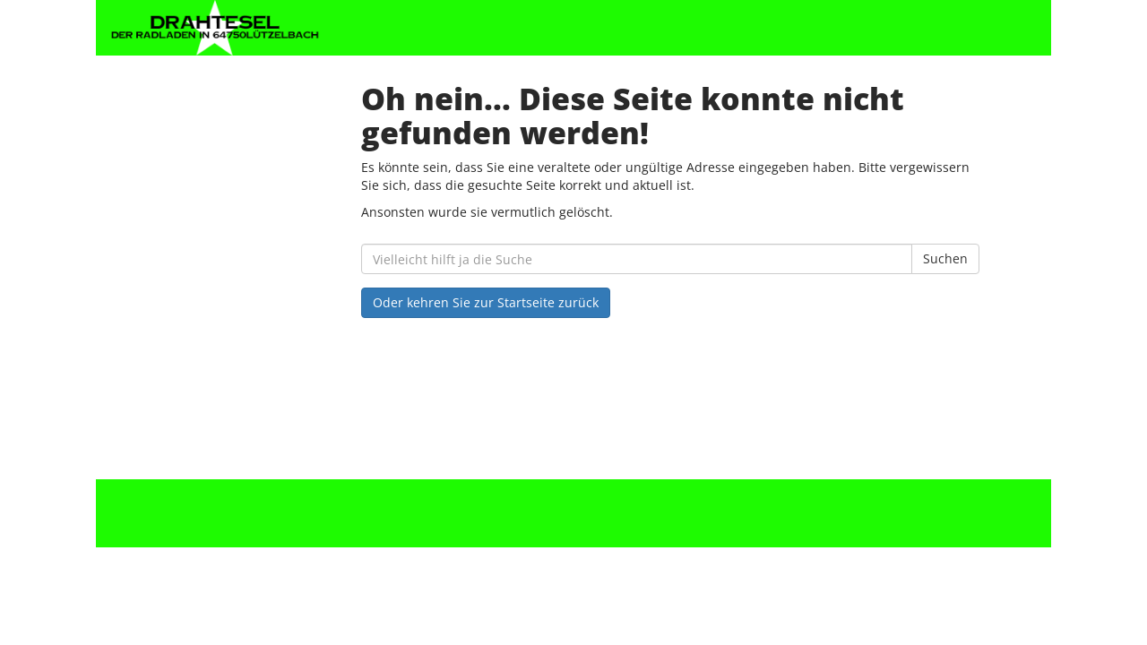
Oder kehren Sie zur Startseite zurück (486, 302)
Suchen (945, 258)
